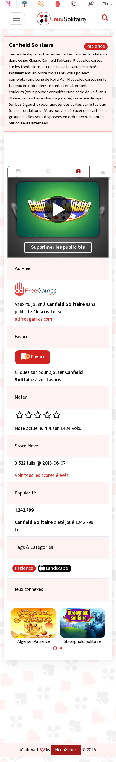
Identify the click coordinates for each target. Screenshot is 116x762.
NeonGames (66, 749)
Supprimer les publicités (58, 247)
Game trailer (78, 173)
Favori (32, 357)
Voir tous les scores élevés (42, 475)
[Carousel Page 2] (61, 648)
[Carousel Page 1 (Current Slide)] (55, 648)
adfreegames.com (33, 319)
